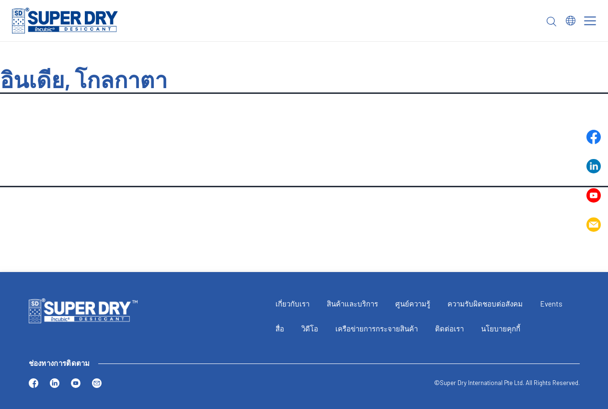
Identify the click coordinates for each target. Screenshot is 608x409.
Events (551, 303)
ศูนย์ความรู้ (412, 303)
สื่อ (279, 328)
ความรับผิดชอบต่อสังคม (485, 303)
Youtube (593, 195)
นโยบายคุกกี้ (500, 328)
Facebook (593, 137)
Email (593, 224)
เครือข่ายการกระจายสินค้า (376, 328)
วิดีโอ (309, 328)
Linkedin (593, 166)
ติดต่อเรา (449, 328)
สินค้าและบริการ (352, 303)
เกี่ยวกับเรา (292, 303)
